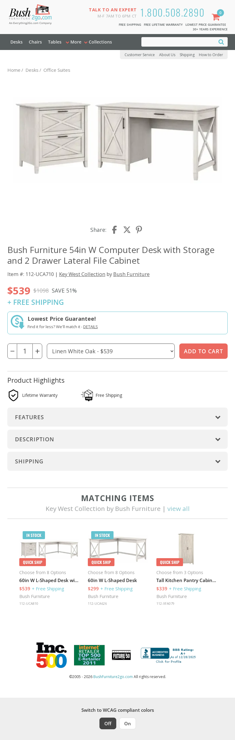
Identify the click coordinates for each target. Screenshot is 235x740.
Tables (55, 42)
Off (107, 723)
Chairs (35, 42)
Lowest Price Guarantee (205, 24)
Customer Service (140, 54)
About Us (167, 54)
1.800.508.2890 (172, 12)
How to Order (211, 54)
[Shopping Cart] (217, 18)
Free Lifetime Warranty (163, 24)
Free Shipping (130, 24)
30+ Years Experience (210, 29)
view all (178, 508)
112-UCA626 (97, 603)
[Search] (221, 41)
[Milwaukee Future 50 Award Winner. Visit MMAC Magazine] (121, 655)
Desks (16, 42)
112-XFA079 (165, 603)
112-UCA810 (28, 603)
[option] (49, 570)
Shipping (187, 54)
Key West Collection (82, 274)
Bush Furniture (131, 274)
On (127, 723)
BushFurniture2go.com (113, 676)
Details (90, 326)
